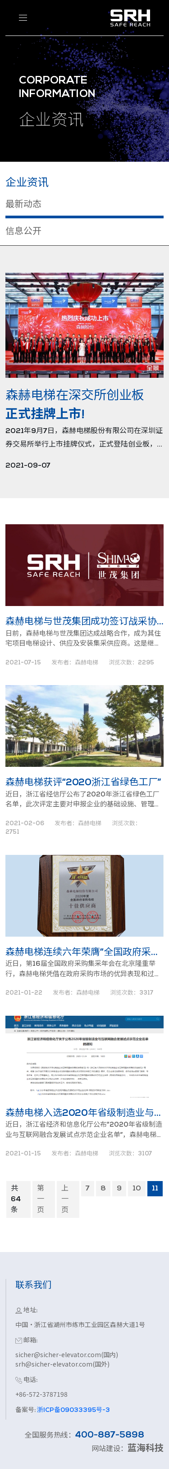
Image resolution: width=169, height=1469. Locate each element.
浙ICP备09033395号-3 (73, 1410)
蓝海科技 (146, 1448)
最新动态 (23, 204)
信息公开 (23, 231)
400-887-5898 (109, 1435)
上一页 (65, 1199)
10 (136, 1188)
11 (155, 1188)
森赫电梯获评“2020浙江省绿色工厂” (83, 783)
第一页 (40, 1199)
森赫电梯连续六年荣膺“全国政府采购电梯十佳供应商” (84, 952)
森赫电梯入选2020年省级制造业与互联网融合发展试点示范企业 (84, 1113)
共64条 (16, 1199)
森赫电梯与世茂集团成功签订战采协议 (84, 622)
